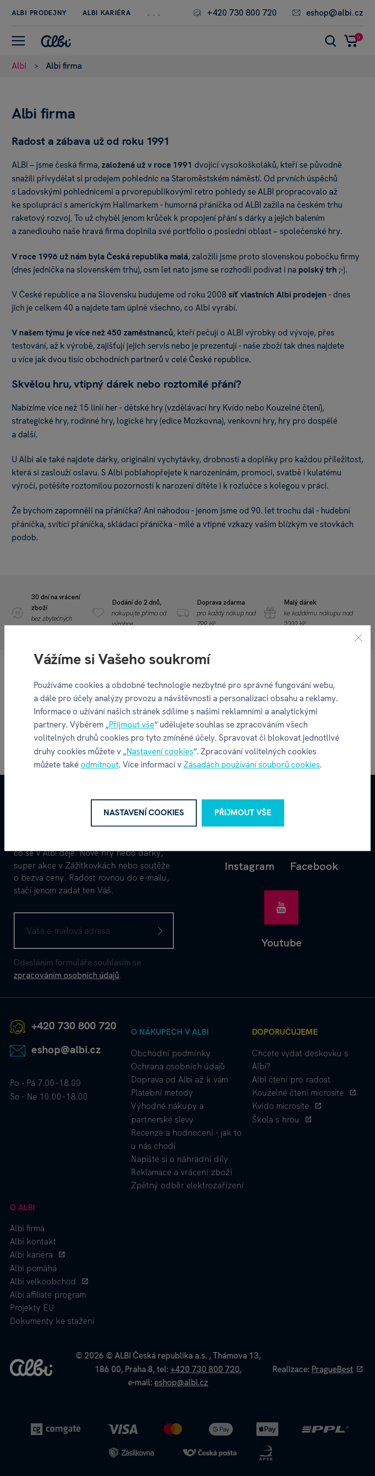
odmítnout (100, 764)
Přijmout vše (131, 724)
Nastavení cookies (159, 751)
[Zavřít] (358, 637)
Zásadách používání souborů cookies (252, 764)
